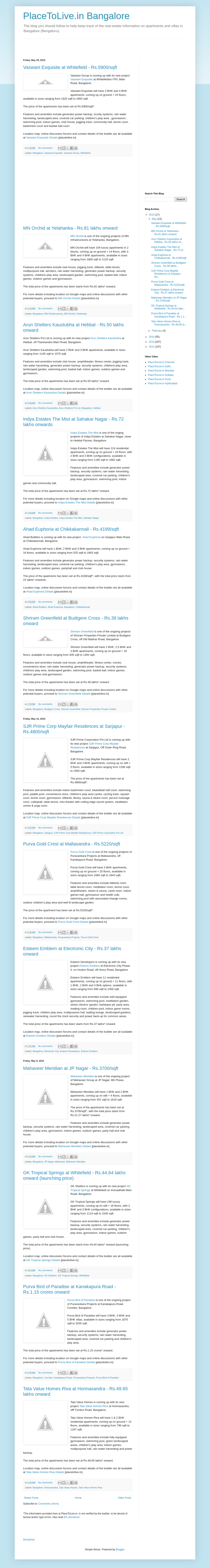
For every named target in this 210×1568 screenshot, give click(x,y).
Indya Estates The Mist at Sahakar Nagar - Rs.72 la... (168, 248)
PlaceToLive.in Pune (159, 379)
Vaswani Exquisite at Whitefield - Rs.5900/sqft (70, 67)
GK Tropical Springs (68, 1275)
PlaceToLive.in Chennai (161, 362)
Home (78, 1497)
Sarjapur (48, 833)
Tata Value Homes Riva (93, 1406)
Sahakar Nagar (91, 518)
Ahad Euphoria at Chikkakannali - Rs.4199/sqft (71, 529)
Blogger (120, 1549)
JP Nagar (49, 1161)
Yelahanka (81, 313)
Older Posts (124, 1497)
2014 (152, 336)
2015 (152, 214)
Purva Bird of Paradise (81, 1300)
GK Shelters (50, 1275)
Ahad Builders (40, 607)
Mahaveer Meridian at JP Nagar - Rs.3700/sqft (70, 1068)
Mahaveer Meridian (82, 1076)
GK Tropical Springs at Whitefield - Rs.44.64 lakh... (168, 307)
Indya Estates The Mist (84, 432)
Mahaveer (60, 1161)
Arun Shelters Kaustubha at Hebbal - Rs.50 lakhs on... (167, 241)
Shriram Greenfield (82, 631)
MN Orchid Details (69, 298)
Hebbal (96, 408)
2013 (152, 341)
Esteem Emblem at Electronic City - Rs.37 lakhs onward (167, 291)
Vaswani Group (71, 153)
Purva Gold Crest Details (73, 921)
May (154, 218)
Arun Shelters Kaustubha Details (46, 392)
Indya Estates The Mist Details (76, 502)
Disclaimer (29, 1539)
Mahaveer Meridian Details (74, 1146)
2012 (152, 346)
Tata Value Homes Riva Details (45, 1472)
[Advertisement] (72, 45)
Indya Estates (51, 518)
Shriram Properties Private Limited (98, 709)
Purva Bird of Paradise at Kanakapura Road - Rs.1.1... (168, 315)
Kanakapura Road (63, 1377)
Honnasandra (51, 1487)
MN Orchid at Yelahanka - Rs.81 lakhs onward (70, 228)
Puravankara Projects (69, 937)
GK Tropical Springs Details (43, 1260)
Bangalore (38, 153)
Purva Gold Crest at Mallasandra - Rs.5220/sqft (71, 844)
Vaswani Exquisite (81, 79)
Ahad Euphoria (91, 537)
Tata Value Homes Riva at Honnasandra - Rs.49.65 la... (168, 323)
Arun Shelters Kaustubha (105, 338)
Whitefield (85, 153)
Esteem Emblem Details (41, 1035)
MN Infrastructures (53, 313)
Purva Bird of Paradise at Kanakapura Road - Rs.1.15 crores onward (69, 1289)
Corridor (48, 1377)
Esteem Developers (70, 1051)
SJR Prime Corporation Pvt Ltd (107, 833)
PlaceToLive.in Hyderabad (162, 383)
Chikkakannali (83, 607)
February (157, 330)
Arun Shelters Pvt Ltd (69, 408)
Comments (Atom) (48, 1503)
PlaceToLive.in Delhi (159, 366)
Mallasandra (50, 937)
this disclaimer (71, 1517)
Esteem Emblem (89, 965)
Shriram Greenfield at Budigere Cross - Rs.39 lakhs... (168, 264)
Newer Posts (31, 1497)
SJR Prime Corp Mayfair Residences (72, 833)
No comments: (46, 148)
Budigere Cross (52, 709)
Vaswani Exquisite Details (42, 137)
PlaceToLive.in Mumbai (161, 370)
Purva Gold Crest (81, 851)
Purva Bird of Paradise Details (76, 1362)
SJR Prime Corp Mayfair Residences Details (53, 817)
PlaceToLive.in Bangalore (76, 16)
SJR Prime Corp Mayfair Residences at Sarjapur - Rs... (166, 273)
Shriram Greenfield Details (74, 693)
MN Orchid (77, 236)
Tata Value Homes (68, 1487)
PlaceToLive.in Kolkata (160, 375)
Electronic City (51, 1051)
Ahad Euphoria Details (40, 591)
